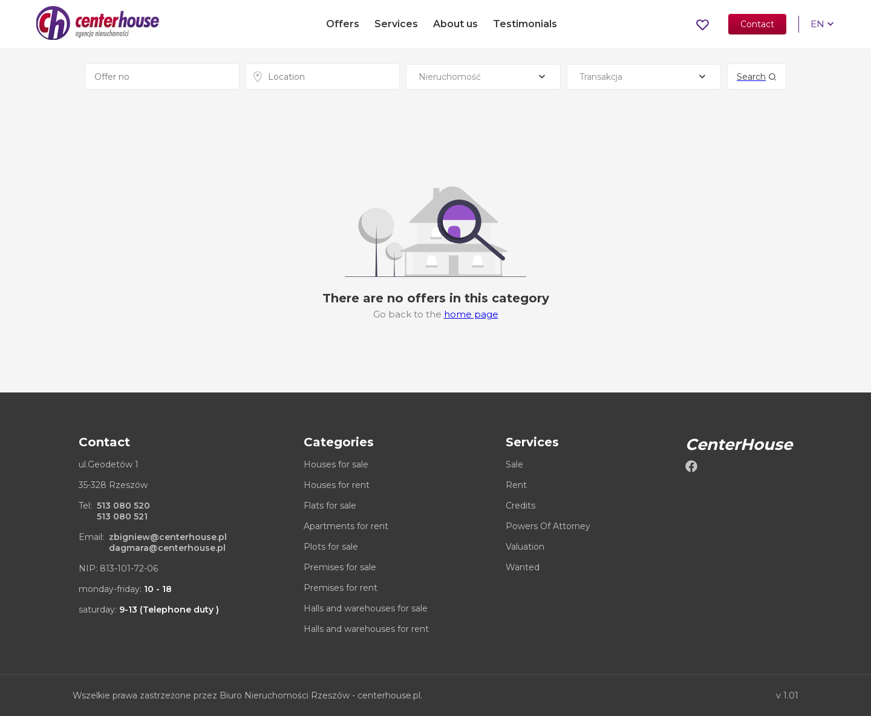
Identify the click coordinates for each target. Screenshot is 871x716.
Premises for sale (340, 567)
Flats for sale (330, 505)
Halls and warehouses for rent (366, 628)
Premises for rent (340, 587)
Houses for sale (336, 464)
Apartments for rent (346, 526)
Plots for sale (331, 546)
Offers (342, 25)
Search (757, 76)
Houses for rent (337, 485)
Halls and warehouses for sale (366, 608)
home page (471, 314)
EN (816, 26)
